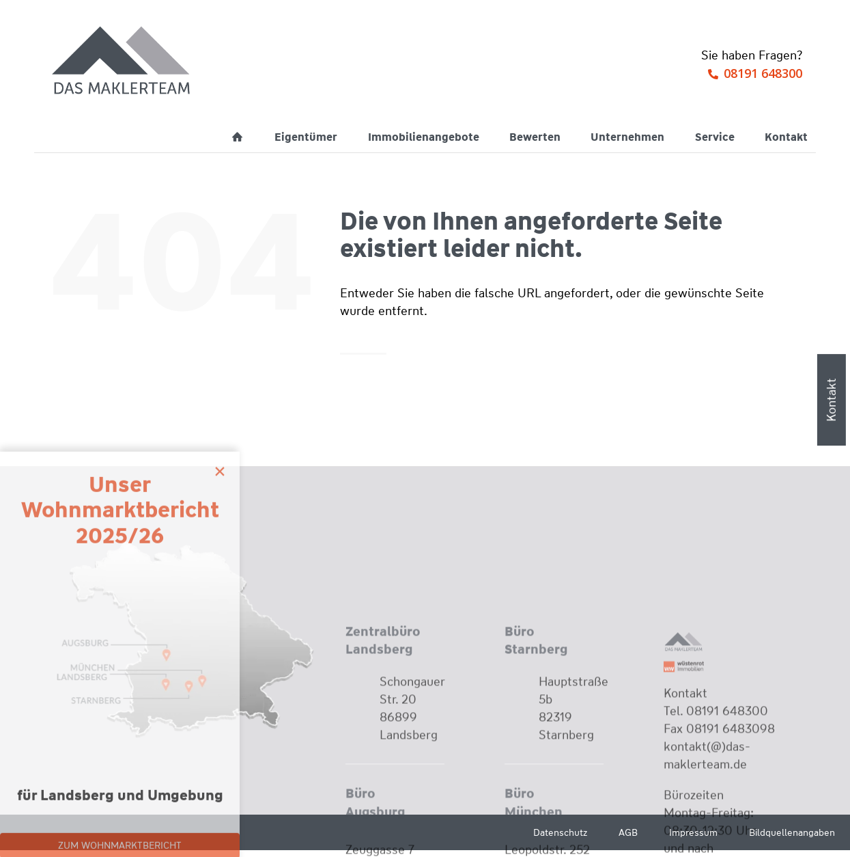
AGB (628, 832)
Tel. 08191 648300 (716, 812)
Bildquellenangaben (792, 832)
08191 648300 (763, 73)
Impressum (693, 832)
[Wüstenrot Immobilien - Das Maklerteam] (122, 61)
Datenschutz (560, 832)
